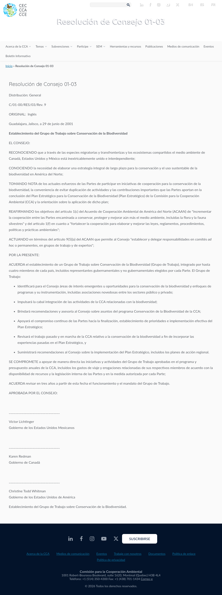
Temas (40, 46)
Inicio (9, 66)
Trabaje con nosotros (127, 553)
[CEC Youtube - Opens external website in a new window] (168, 5)
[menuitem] (188, 4)
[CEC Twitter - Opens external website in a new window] (178, 5)
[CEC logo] (32, 32)
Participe (82, 46)
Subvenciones (60, 46)
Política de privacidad (111, 560)
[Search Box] (110, 5)
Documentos (156, 553)
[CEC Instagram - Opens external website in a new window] (159, 5)
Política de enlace (184, 553)
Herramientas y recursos (125, 46)
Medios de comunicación (183, 46)
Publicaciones (154, 46)
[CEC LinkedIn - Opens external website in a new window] (142, 5)
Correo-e (147, 579)
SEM (99, 46)
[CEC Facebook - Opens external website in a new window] (150, 5)
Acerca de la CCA (17, 46)
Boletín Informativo (18, 56)
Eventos (209, 46)
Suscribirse (139, 539)
